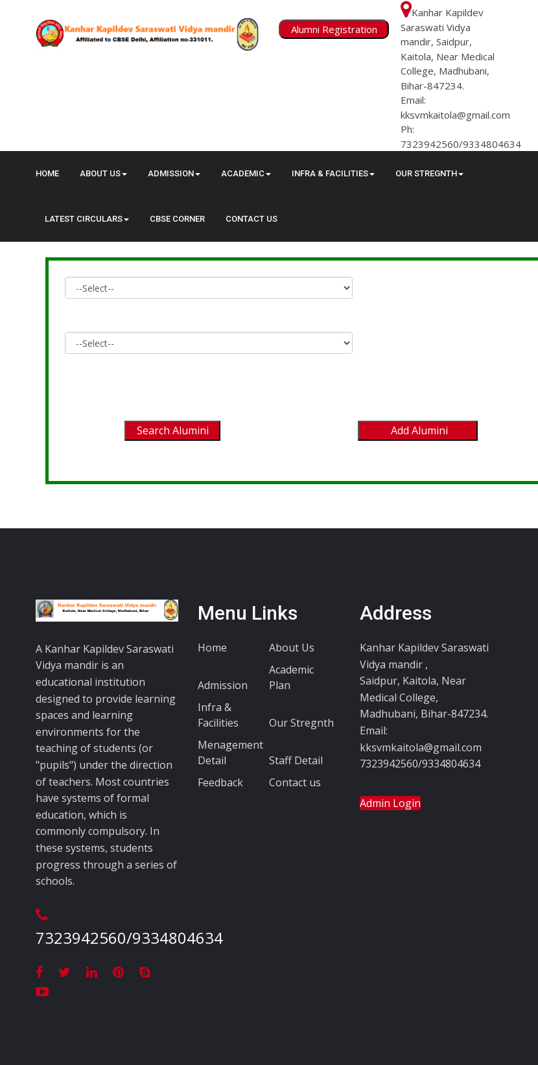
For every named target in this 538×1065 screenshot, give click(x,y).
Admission (223, 685)
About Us (291, 647)
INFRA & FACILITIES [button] (333, 173)
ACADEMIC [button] (246, 173)
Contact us (295, 782)
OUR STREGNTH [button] (429, 173)
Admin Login (390, 803)
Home (47, 173)
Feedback (220, 782)
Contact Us (251, 219)
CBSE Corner (177, 219)
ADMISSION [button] (174, 173)
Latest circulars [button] (87, 219)
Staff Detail (296, 760)
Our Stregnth (301, 723)
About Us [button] (103, 173)
